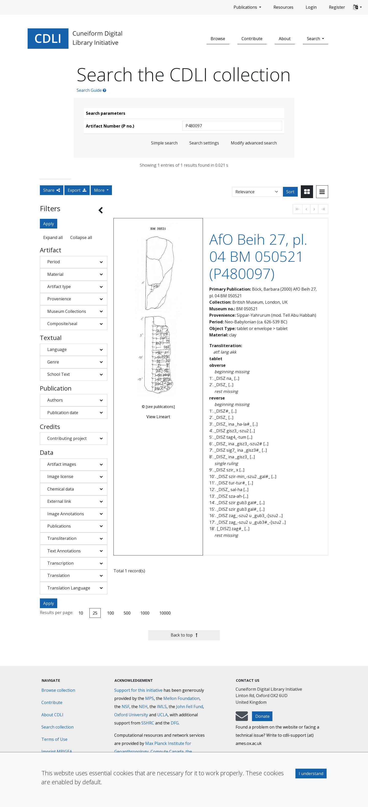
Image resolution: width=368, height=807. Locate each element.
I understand (311, 773)
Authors (55, 400)
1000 (145, 613)
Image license (60, 476)
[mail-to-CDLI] (242, 718)
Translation (58, 575)
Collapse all (81, 237)
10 (80, 613)
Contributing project (67, 438)
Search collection (57, 727)
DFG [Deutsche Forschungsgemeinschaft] (175, 723)
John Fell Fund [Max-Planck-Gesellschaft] (189, 706)
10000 (165, 613)
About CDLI (52, 715)
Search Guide (91, 90)
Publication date (62, 412)
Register (337, 7)
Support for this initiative (138, 690)
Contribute (251, 38)
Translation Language (68, 588)
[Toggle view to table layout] (322, 191)
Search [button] (314, 38)
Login (311, 7)
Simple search (164, 143)
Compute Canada (167, 751)
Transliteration (61, 538)
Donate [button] (262, 716)
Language (57, 349)
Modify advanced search (254, 143)
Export (77, 190)
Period (53, 262)
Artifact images (61, 464)
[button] (357, 7)
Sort (290, 192)
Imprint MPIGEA (56, 751)
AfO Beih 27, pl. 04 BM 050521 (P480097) (258, 256)
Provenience (59, 299)
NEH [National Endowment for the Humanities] (143, 706)
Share (51, 190)
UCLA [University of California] (162, 715)
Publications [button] (246, 7)
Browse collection (58, 690)
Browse (218, 38)
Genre (53, 362)
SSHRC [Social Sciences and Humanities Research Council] (147, 723)
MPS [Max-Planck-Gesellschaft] (149, 698)
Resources (283, 7)
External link (59, 501)
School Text (58, 374)
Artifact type (59, 286)
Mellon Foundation (181, 698)
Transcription (60, 563)
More (100, 190)
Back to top (184, 635)
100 (110, 613)
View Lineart (158, 416)
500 (127, 613)
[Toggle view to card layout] (307, 191)
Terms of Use (54, 739)
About (285, 38)
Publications (59, 526)
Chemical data (60, 489)
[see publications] (160, 406)
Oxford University (131, 715)
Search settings (204, 143)
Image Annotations (65, 514)
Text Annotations (64, 551)
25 (95, 613)
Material (55, 274)
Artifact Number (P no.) (110, 126)
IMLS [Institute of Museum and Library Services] (162, 706)
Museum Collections (66, 311)
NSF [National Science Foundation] (125, 706)
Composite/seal (62, 323)
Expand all (53, 237)
